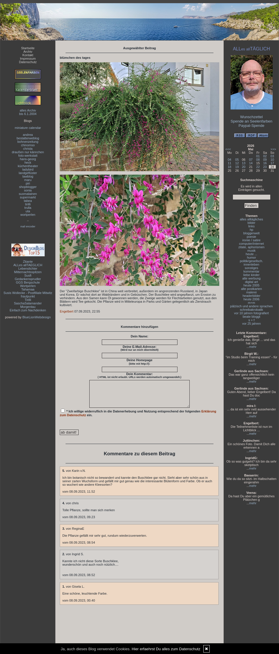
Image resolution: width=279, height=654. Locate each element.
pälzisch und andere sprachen (251, 306)
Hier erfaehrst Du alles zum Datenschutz (166, 649)
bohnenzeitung (27, 141)
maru (27, 180)
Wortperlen (28, 286)
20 (243, 167)
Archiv (27, 51)
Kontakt (27, 55)
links (251, 226)
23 (265, 167)
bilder (252, 222)
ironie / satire (251, 240)
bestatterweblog (28, 138)
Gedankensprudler (28, 279)
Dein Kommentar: (139, 375)
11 (229, 163)
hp (251, 229)
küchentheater (28, 166)
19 (237, 167)
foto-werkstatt (27, 155)
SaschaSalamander (28, 303)
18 (229, 167)
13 (243, 163)
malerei (251, 292)
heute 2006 (251, 299)
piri (28, 183)
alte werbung (251, 278)
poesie (251, 236)
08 (258, 159)
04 (229, 159)
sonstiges (251, 268)
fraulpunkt (28, 296)
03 (272, 156)
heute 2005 (251, 285)
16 (265, 163)
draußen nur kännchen (28, 152)
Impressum (28, 58)
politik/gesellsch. (251, 261)
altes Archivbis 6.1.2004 (28, 112)
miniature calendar (28, 127)
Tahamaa (27, 289)
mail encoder (27, 226)
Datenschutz (28, 62)
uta (28, 211)
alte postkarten (251, 289)
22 (258, 167)
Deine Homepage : (139, 361)
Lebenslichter (27, 268)
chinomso (28, 145)
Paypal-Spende (251, 125)
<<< (228, 149)
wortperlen (27, 214)
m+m (251, 302)
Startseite (28, 48)
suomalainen (28, 194)
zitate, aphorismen (251, 247)
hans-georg (28, 159)
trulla (27, 207)
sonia (28, 190)
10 (272, 159)
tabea (28, 200)
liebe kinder (251, 275)
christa (27, 148)
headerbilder (251, 295)
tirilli (28, 204)
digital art (251, 282)
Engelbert (66, 311)
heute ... (251, 254)
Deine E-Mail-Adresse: (140, 348)
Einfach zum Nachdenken (28, 310)
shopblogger (28, 187)
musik (251, 250)
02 (265, 156)
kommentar (251, 271)
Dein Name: (139, 336)
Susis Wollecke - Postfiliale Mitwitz (27, 293)
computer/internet (251, 243)
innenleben (251, 264)
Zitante (28, 261)
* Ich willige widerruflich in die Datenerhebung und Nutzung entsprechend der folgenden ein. (138, 418)
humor (251, 257)
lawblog (27, 176)
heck (27, 162)
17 (272, 163)
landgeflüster (28, 173)
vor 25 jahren (251, 323)
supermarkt (28, 197)
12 (237, 163)
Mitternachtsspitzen (28, 272)
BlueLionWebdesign (36, 317)
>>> (273, 149)
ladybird (28, 169)
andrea (28, 134)
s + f (251, 320)
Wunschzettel (251, 117)
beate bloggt (251, 316)
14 (251, 163)
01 (258, 156)
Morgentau (28, 306)
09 (265, 159)
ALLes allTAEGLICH (27, 265)
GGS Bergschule (28, 282)
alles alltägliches (251, 219)
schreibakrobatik (251, 309)
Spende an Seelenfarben (251, 121)
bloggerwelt (251, 233)
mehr (252, 346)
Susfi (27, 275)
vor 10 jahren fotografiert (251, 313)
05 (237, 159)
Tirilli (28, 300)
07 (251, 159)
